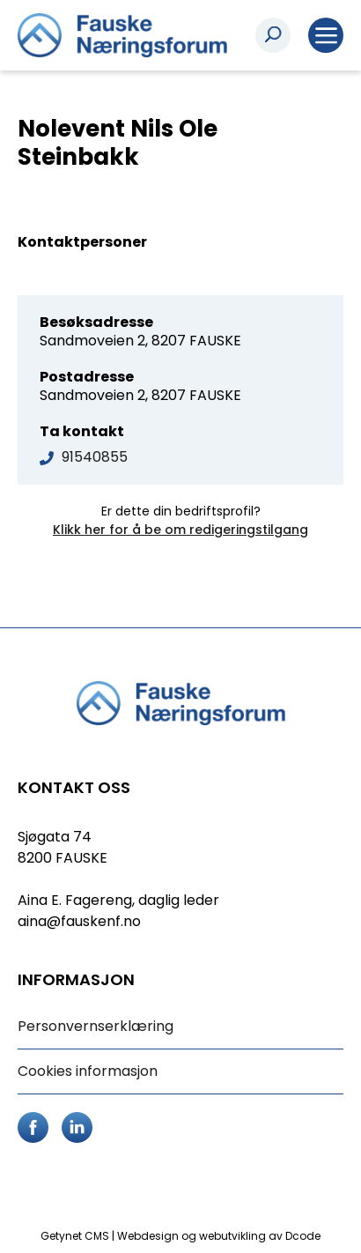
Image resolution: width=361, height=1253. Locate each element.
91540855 (95, 457)
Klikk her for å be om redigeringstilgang (180, 529)
